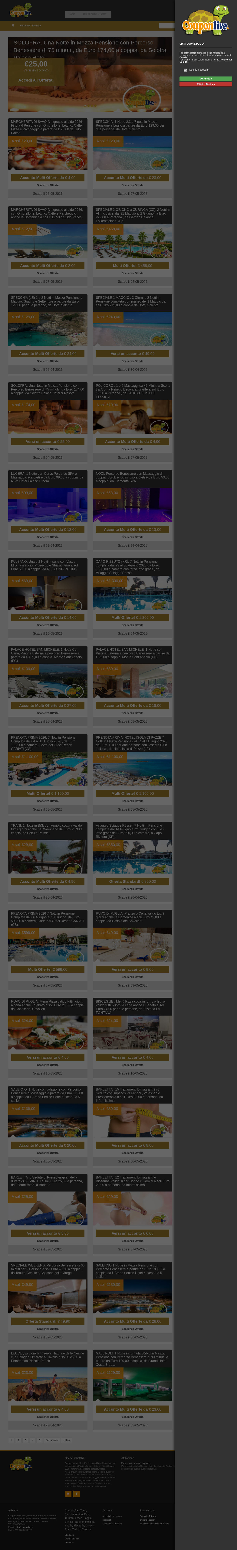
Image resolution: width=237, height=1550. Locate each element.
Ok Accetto (206, 78)
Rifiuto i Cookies (206, 84)
